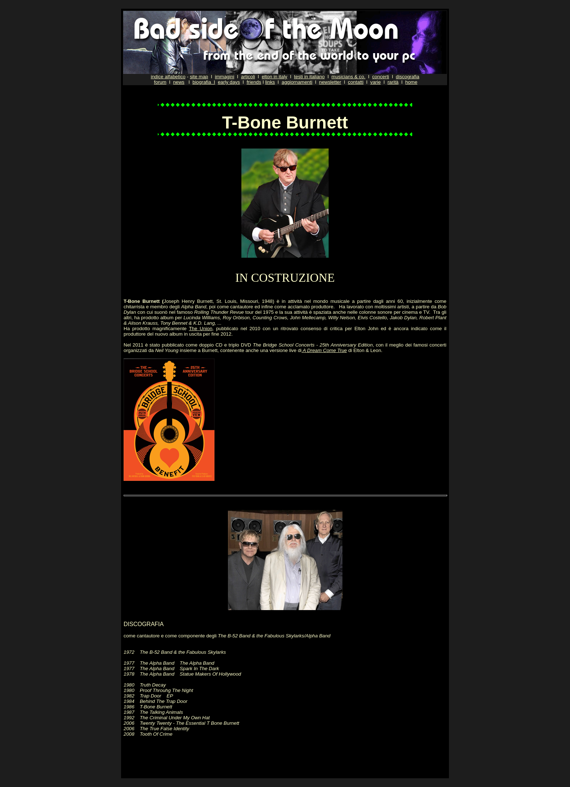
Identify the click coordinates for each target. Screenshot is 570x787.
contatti (356, 82)
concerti (380, 76)
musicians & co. (348, 76)
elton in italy (274, 76)
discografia (407, 76)
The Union (200, 328)
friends (253, 82)
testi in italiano (309, 76)
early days (229, 82)
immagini (224, 76)
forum (160, 82)
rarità (393, 82)
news (178, 82)
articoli (248, 76)
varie (375, 82)
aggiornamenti (297, 82)
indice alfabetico (168, 76)
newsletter (330, 82)
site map (199, 76)
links (270, 82)
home (411, 82)
